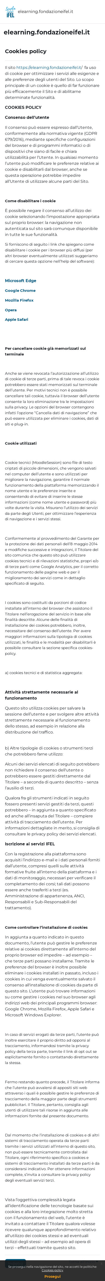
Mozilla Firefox (19, 300)
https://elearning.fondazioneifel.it (48, 67)
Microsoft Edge (20, 280)
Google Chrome (20, 290)
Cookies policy (52, 1270)
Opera (11, 310)
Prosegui (52, 1276)
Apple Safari (16, 319)
